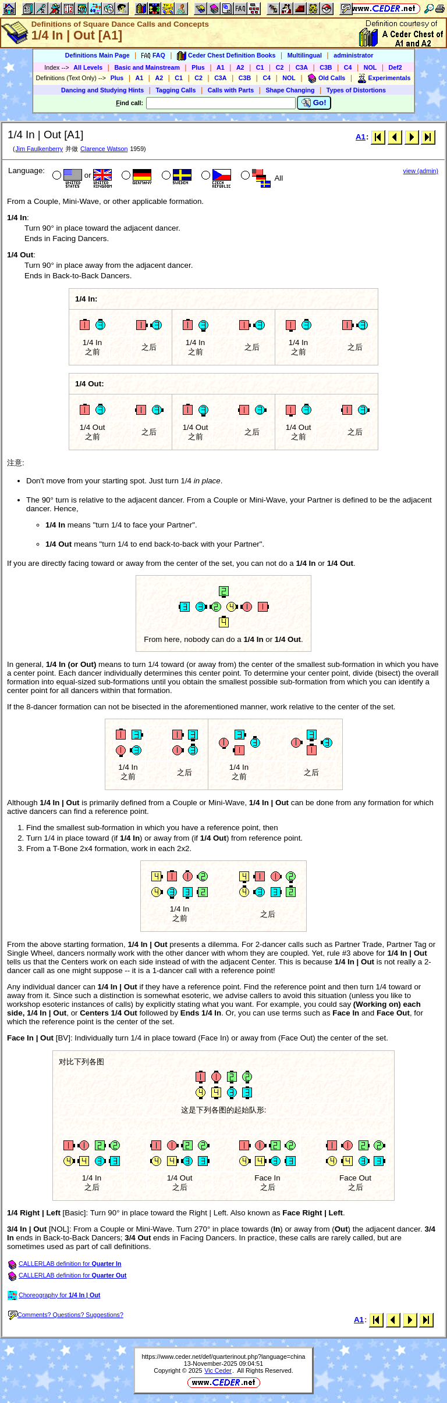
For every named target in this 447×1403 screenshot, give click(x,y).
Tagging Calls (175, 90)
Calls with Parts (231, 90)
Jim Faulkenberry (39, 148)
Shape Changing (289, 90)
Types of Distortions (356, 90)
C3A (302, 67)
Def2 (395, 67)
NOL (370, 67)
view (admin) (420, 170)
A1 (221, 67)
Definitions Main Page (97, 55)
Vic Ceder (218, 1370)
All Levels (87, 67)
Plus (198, 67)
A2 (240, 67)
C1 (260, 67)
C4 (348, 67)
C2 (280, 67)
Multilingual (305, 55)
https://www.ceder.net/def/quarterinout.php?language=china (223, 1356)
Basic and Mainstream (147, 67)
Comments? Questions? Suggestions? (65, 1314)
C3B (326, 67)
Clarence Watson (103, 148)
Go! (314, 102)
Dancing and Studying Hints (102, 90)
